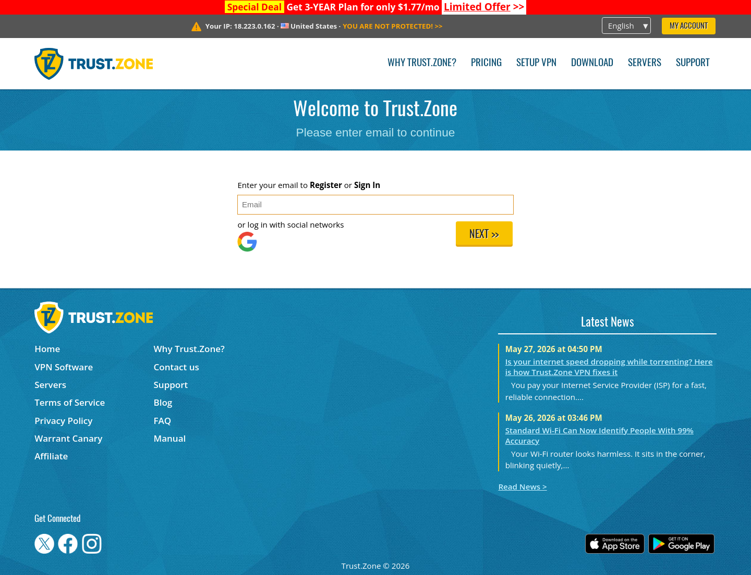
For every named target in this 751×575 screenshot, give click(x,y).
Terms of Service (69, 402)
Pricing (486, 63)
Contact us (176, 367)
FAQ (163, 421)
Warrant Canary (68, 438)
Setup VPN (536, 63)
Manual (170, 438)
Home (47, 349)
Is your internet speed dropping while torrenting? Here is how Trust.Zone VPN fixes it (609, 366)
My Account (689, 26)
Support (693, 63)
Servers (644, 63)
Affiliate (51, 456)
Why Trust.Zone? (421, 63)
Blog (163, 402)
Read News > (522, 486)
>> (484, 7)
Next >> (484, 235)
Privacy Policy (63, 421)
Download (592, 63)
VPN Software (63, 367)
